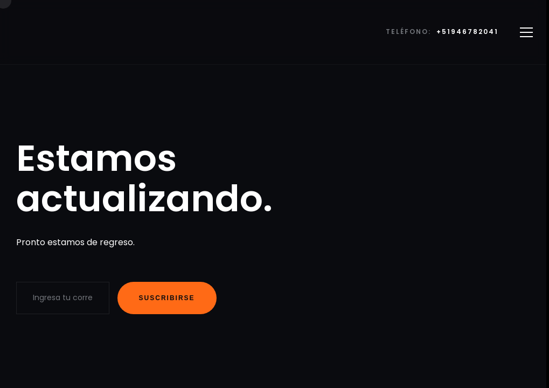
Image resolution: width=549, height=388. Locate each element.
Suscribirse (167, 298)
